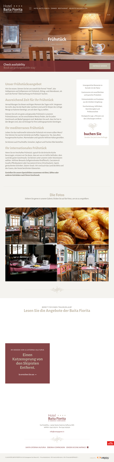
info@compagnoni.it (57, 432)
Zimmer (54, 8)
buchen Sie (92, 134)
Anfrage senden (100, 66)
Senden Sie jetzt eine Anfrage (95, 137)
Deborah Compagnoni (56, 447)
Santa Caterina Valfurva (35, 447)
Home (53, 44)
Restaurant (63, 8)
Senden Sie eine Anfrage (76, 447)
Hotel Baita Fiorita (42, 8)
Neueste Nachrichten (78, 8)
